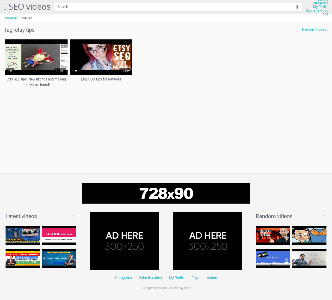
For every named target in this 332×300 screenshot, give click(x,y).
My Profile (320, 7)
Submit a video (317, 10)
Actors (212, 278)
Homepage (10, 18)
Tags (324, 14)
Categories (320, 3)
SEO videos (27, 7)
